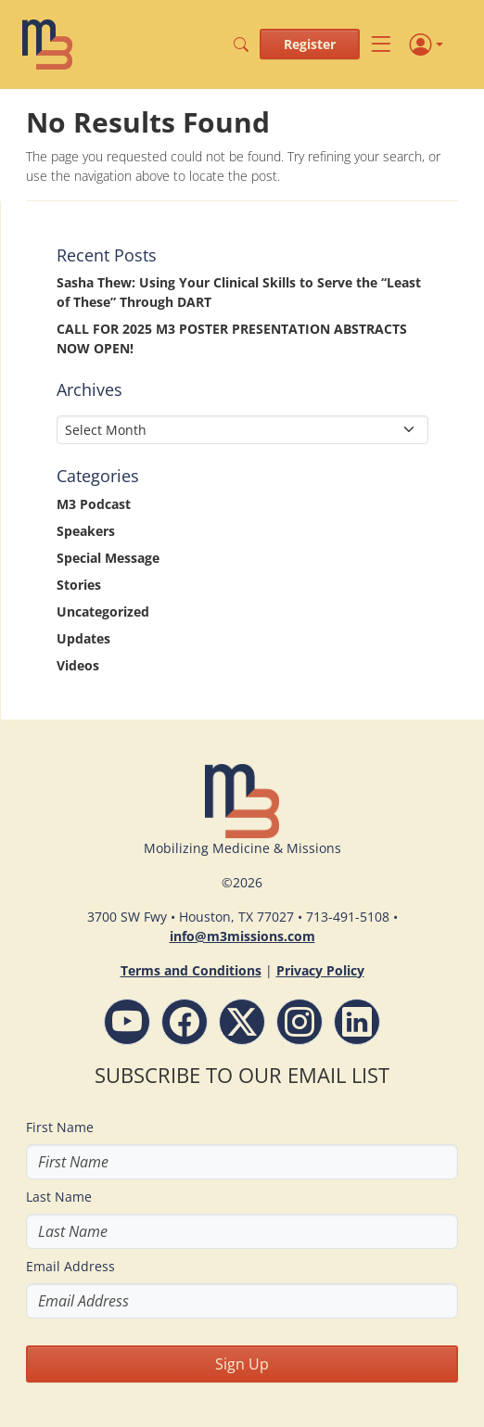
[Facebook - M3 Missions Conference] (184, 1022)
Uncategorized (103, 611)
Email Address (70, 1266)
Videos (78, 665)
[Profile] (426, 44)
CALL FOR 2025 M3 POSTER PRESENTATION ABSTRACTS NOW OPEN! (232, 338)
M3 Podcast (94, 504)
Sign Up (242, 1364)
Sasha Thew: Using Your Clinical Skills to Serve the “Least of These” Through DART (239, 292)
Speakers (86, 531)
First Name (60, 1127)
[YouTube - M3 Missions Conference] (127, 1022)
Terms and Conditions (191, 970)
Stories (79, 584)
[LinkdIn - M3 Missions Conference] (357, 1022)
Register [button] (310, 44)
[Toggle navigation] (381, 45)
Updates (83, 638)
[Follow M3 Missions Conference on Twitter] (242, 1022)
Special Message (108, 558)
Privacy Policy (320, 970)
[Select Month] (242, 429)
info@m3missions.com (242, 936)
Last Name (59, 1196)
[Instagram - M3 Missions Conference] (299, 1022)
